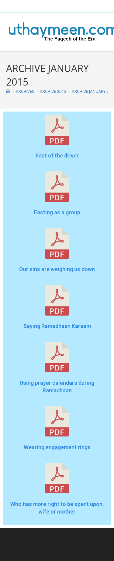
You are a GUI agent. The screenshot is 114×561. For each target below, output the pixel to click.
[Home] (8, 91)
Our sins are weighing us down (57, 269)
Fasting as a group (57, 212)
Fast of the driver (57, 155)
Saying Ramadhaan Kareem (57, 326)
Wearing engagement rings (57, 447)
